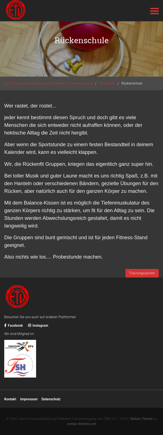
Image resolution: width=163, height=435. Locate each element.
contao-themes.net (81, 424)
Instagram (38, 325)
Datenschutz (51, 399)
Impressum (29, 399)
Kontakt (10, 399)
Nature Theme (142, 419)
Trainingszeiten (142, 273)
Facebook (13, 325)
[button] (154, 10)
